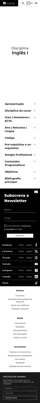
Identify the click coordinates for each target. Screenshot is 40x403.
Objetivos (11, 171)
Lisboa (29, 245)
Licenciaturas (20, 323)
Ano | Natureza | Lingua (16, 129)
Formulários (20, 359)
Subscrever (20, 236)
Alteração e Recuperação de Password (20, 300)
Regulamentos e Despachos (20, 356)
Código (10, 137)
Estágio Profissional (18, 154)
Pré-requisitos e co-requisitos (18, 146)
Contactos (20, 296)
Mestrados (20, 327)
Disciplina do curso (18, 110)
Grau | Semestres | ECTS (17, 119)
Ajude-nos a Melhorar (20, 305)
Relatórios (20, 363)
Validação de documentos (20, 366)
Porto (21, 245)
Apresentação (14, 103)
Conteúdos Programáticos (15, 163)
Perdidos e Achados (20, 309)
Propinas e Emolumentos (20, 352)
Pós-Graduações (20, 334)
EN (32, 3)
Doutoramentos (20, 330)
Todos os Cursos (20, 338)
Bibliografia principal (13, 180)
